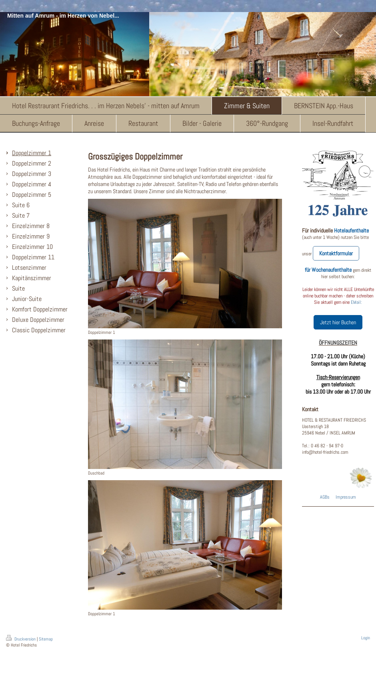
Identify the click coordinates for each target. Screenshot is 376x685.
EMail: (356, 302)
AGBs (325, 497)
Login (365, 638)
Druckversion (21, 639)
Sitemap (46, 639)
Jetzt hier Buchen (338, 322)
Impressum (346, 497)
